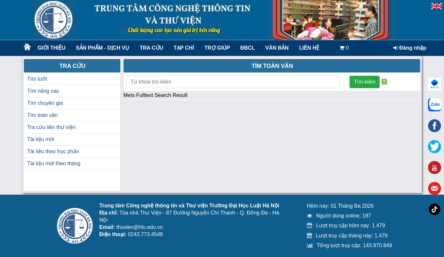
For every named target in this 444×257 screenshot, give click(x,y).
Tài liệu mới (40, 139)
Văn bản (277, 48)
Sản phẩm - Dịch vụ (102, 48)
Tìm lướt (37, 79)
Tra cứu (151, 48)
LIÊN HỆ (309, 48)
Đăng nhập (409, 48)
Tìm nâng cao (43, 91)
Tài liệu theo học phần (53, 151)
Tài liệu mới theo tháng (53, 163)
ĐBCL (247, 48)
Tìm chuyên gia (45, 103)
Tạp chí (184, 48)
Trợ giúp (217, 48)
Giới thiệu (51, 48)
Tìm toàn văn (42, 115)
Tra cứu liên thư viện (51, 127)
